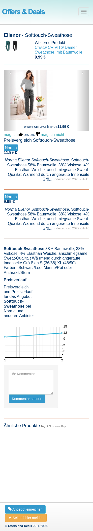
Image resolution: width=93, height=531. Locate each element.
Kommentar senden (27, 479)
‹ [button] (10, 72)
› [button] (83, 72)
